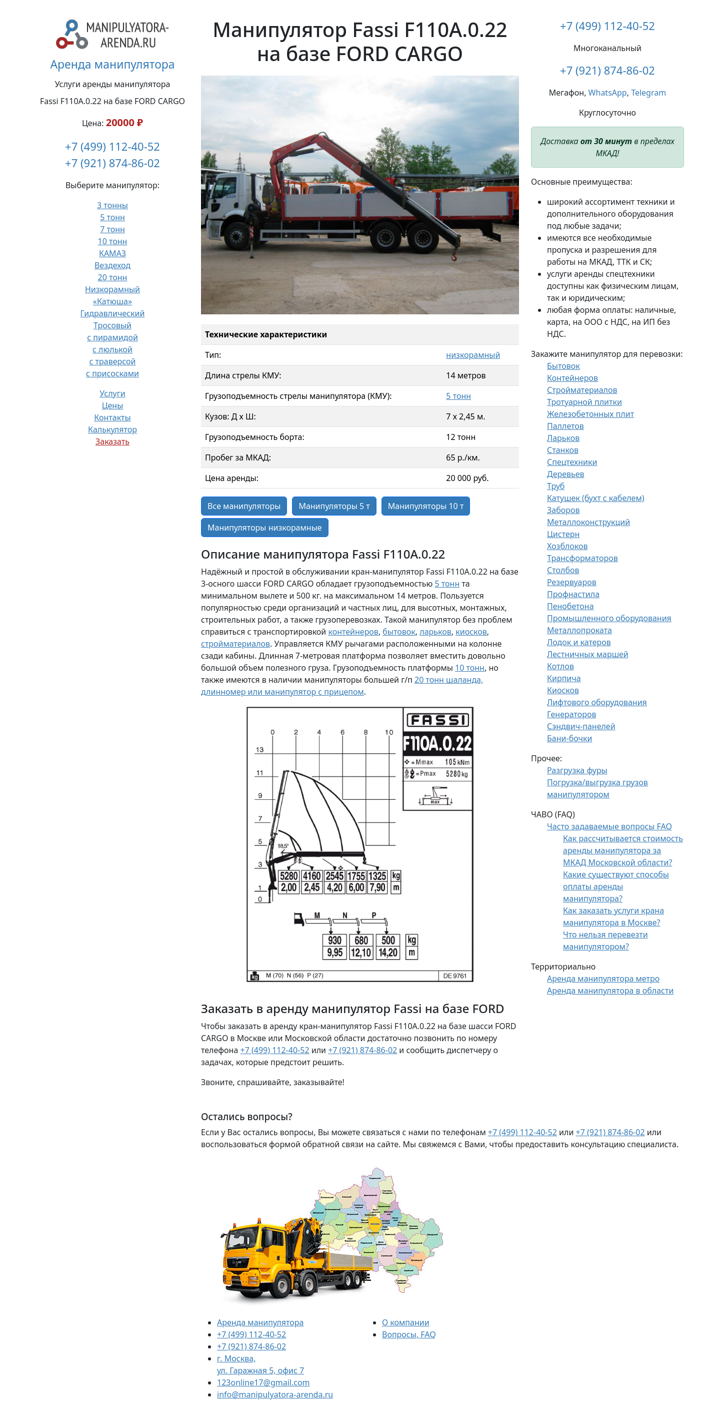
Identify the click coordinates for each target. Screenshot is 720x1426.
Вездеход (112, 265)
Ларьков (563, 437)
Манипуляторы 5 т (334, 506)
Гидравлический (112, 313)
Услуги (112, 393)
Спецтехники (572, 461)
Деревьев (565, 474)
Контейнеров (572, 377)
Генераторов (571, 714)
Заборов (563, 510)
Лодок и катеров (579, 642)
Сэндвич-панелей (581, 726)
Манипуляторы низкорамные (265, 527)
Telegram (648, 92)
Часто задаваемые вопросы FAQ (609, 826)
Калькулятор (112, 429)
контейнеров (353, 631)
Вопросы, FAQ (409, 1334)
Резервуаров (571, 582)
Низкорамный (112, 289)
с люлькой (112, 349)
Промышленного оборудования (609, 618)
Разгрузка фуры (577, 770)
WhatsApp (607, 92)
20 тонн (113, 277)
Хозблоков (567, 546)
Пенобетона (570, 606)
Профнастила (573, 594)
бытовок (399, 631)
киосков (471, 631)
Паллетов (565, 425)
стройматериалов (235, 643)
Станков (562, 449)
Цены (113, 405)
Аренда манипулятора (112, 64)
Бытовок (563, 365)
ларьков (435, 631)
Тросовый (113, 325)
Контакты (112, 417)
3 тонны (112, 205)
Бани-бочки (569, 738)
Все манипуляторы (244, 506)
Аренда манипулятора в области (610, 990)
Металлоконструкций (588, 522)
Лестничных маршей (587, 654)
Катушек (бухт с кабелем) (595, 498)
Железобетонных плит (590, 413)
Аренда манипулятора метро (603, 978)
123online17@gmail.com (263, 1382)
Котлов (560, 666)
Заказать (113, 441)
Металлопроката (579, 630)
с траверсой (113, 361)
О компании (406, 1322)
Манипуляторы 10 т (426, 506)
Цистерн (563, 534)
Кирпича (564, 678)
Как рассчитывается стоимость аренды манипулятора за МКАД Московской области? (623, 850)
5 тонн (112, 217)
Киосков (563, 690)
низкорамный (473, 354)
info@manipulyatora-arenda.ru (275, 1394)
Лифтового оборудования (597, 702)
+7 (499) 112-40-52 (112, 146)
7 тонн (112, 229)
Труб (555, 486)
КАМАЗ (112, 253)
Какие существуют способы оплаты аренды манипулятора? (616, 886)
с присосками (112, 373)
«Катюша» (112, 301)
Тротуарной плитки (584, 401)
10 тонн (113, 241)
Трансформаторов (582, 558)
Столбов (563, 570)
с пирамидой (112, 337)
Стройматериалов (582, 389)
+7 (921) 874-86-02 (112, 162)
